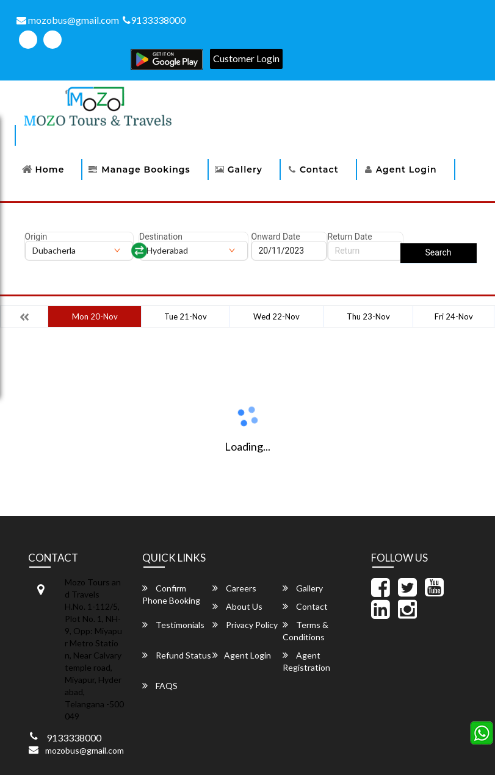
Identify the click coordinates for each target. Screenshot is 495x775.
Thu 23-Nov (368, 316)
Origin (36, 236)
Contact (319, 169)
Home (50, 169)
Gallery (245, 169)
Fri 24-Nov (454, 316)
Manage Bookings (145, 169)
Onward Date (275, 236)
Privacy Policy (245, 625)
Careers (234, 588)
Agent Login (406, 169)
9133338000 (154, 20)
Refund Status (176, 655)
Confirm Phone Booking (171, 594)
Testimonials (173, 625)
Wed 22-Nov (276, 316)
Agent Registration (306, 661)
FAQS (160, 685)
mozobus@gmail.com (67, 20)
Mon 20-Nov (95, 316)
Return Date (350, 236)
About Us (237, 606)
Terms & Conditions (305, 631)
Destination (160, 236)
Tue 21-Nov (185, 316)
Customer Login (246, 58)
